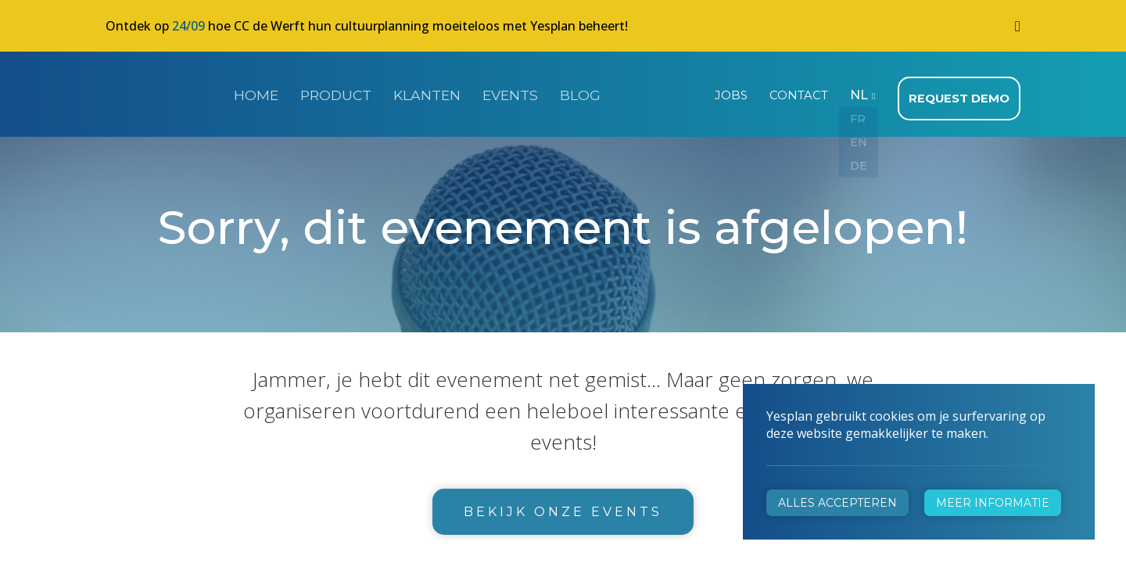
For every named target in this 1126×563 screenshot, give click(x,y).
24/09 (188, 25)
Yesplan (164, 92)
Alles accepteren (837, 503)
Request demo (961, 94)
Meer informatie (992, 503)
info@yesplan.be (387, 410)
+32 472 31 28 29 (391, 388)
